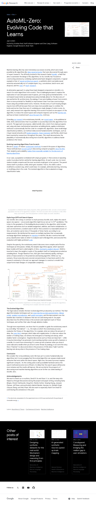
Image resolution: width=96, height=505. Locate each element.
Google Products (37, 499)
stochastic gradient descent (49, 249)
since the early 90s (35, 115)
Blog (13, 14)
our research (18, 120)
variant (15, 147)
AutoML (54, 74)
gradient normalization (19, 315)
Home (8, 14)
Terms (55, 499)
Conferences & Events (33, 409)
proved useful (26, 149)
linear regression (45, 133)
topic (21, 86)
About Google (23, 499)
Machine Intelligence (47, 409)
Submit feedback (83, 499)
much (27, 86)
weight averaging (37, 315)
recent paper (48, 120)
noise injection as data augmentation (45, 313)
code (30, 240)
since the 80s (60, 149)
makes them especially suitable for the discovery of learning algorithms (35, 152)
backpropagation (32, 133)
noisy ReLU (17, 333)
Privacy (48, 499)
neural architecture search (29, 81)
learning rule (62, 113)
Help (71, 499)
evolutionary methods (33, 147)
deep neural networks (34, 72)
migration (35, 236)
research (33, 86)
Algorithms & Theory (18, 409)
